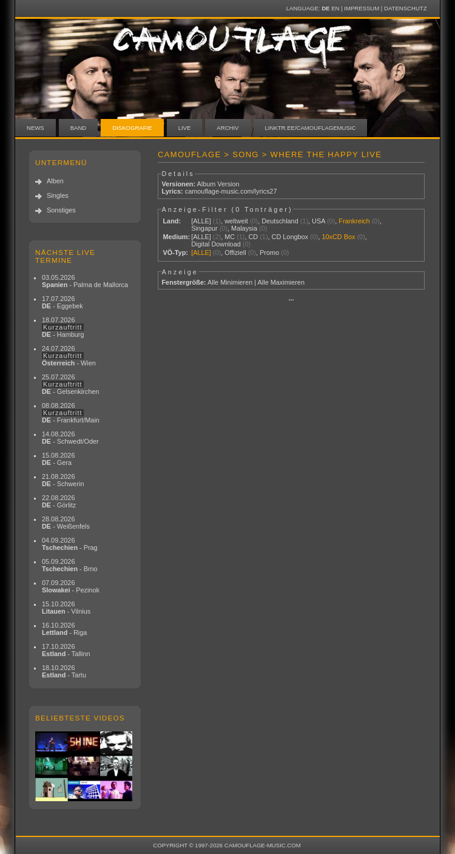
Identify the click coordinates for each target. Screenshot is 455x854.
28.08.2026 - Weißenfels (66, 522)
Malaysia (244, 228)
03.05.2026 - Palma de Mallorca (85, 281)
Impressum (361, 8)
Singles (58, 195)
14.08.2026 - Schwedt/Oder (70, 437)
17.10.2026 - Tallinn (66, 650)
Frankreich (354, 221)
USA (318, 221)
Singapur (204, 228)
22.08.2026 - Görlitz (59, 501)
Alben (55, 181)
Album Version (218, 184)
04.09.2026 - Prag (70, 544)
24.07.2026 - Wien (69, 356)
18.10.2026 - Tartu (64, 671)
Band (78, 127)
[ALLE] (201, 221)
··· (291, 299)
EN (335, 8)
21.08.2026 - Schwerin (63, 480)
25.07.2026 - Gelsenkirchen (70, 384)
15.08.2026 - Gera (58, 459)
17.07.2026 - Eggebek (62, 302)
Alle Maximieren (281, 282)
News (35, 127)
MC (229, 236)
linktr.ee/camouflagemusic (310, 127)
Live (184, 127)
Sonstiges (61, 210)
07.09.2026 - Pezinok (70, 586)
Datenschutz (405, 8)
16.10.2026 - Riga (64, 629)
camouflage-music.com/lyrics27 (231, 191)
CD (253, 236)
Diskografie (132, 127)
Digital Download (216, 244)
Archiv (227, 127)
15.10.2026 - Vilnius (66, 607)
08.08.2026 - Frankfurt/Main (70, 413)
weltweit (236, 221)
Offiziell (235, 252)
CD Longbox (290, 236)
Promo (269, 252)
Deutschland (279, 221)
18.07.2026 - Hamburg (63, 327)
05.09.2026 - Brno (70, 565)
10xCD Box (338, 236)
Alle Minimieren (229, 282)
